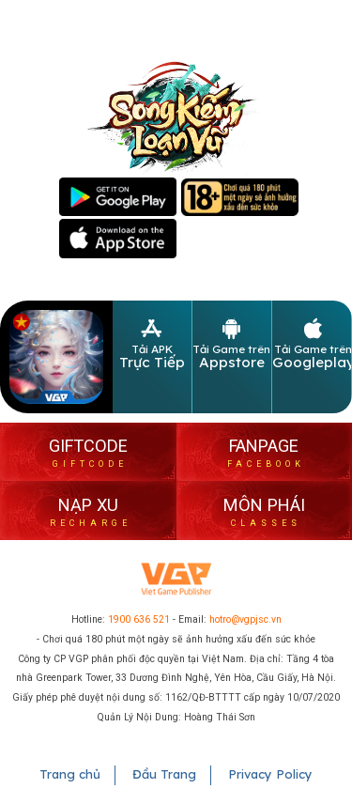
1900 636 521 (139, 619)
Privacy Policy (270, 773)
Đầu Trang (164, 773)
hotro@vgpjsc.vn (245, 619)
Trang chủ (69, 773)
